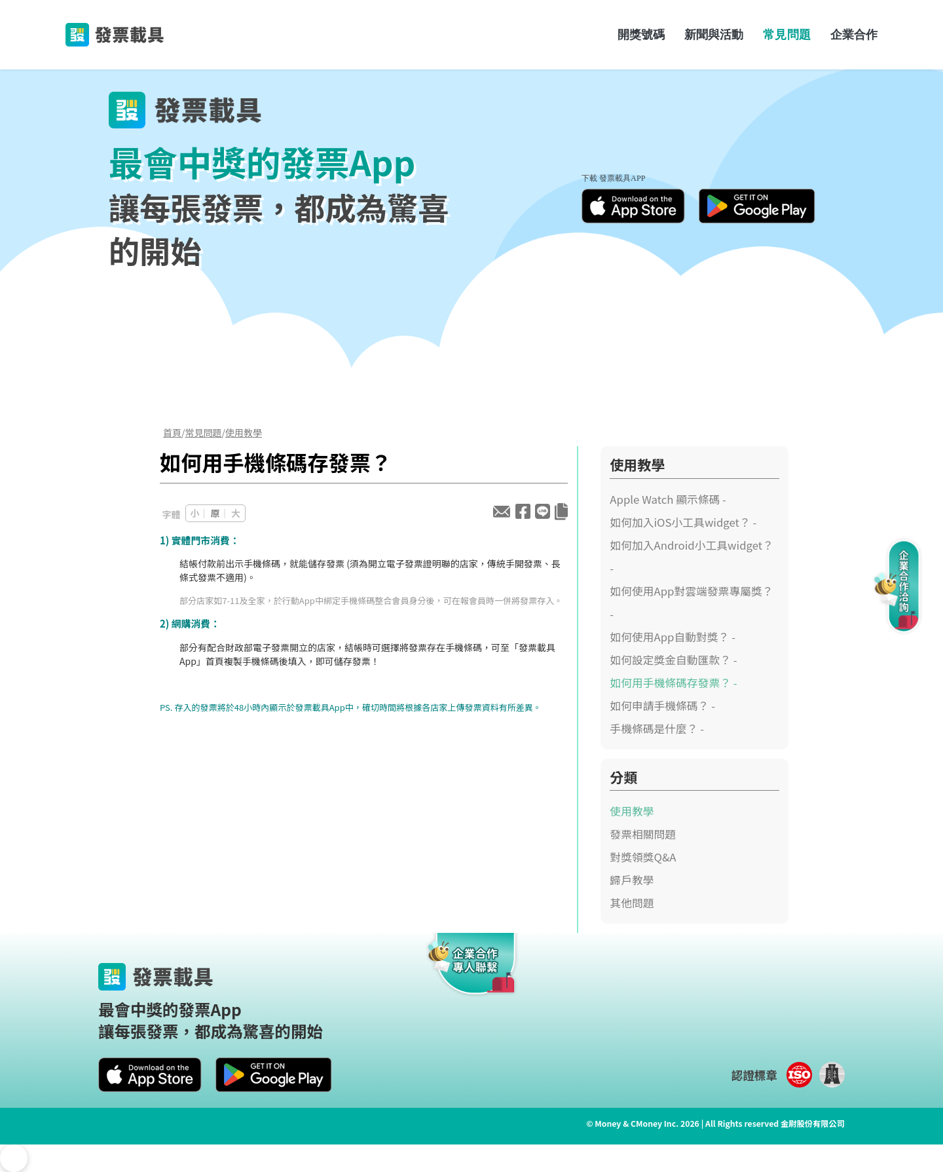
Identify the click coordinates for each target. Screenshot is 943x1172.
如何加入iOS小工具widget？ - (683, 522)
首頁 (172, 432)
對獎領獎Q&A (643, 857)
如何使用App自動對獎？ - (672, 637)
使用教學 (243, 432)
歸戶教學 (632, 880)
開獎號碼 (641, 34)
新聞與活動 (713, 34)
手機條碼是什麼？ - (657, 728)
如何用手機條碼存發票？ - (673, 682)
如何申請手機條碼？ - (662, 705)
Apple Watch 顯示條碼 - (668, 499)
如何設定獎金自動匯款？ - (673, 660)
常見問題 (786, 34)
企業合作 (854, 34)
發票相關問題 (643, 834)
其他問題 (632, 903)
